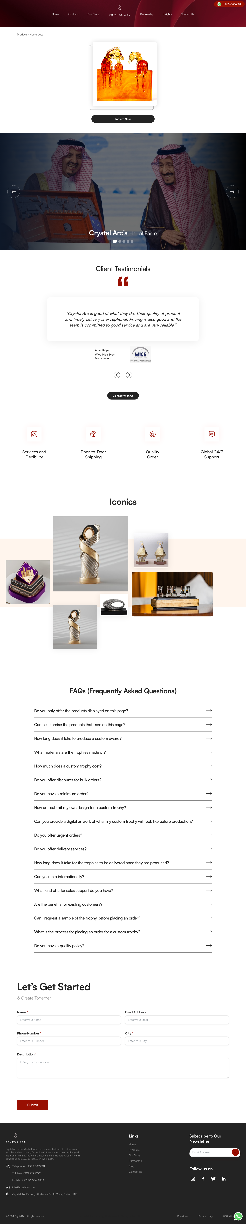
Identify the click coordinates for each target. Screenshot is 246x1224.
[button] (13, 191)
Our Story (93, 14)
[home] (119, 10)
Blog (131, 1166)
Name (22, 1012)
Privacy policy (206, 1216)
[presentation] (43, 1091)
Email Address (135, 1012)
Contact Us (187, 14)
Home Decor (37, 34)
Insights (167, 14)
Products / (23, 34)
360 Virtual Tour (231, 1216)
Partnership (147, 14)
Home (55, 14)
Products (73, 14)
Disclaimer (182, 1216)
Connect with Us (123, 395)
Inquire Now (123, 119)
